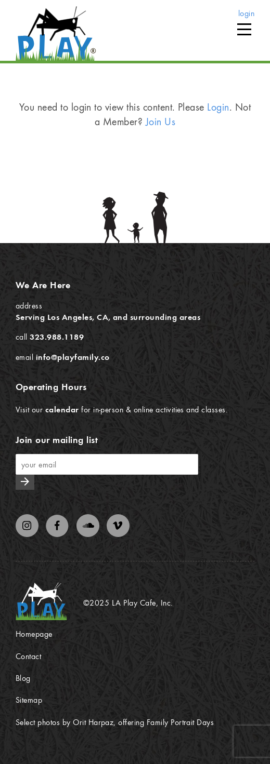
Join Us (160, 121)
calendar (62, 409)
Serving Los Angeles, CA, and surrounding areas (108, 317)
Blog (23, 678)
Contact (28, 656)
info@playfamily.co (73, 357)
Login (218, 106)
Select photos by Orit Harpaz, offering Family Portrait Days (115, 722)
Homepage (34, 633)
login (246, 13)
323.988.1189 (57, 336)
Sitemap (29, 699)
